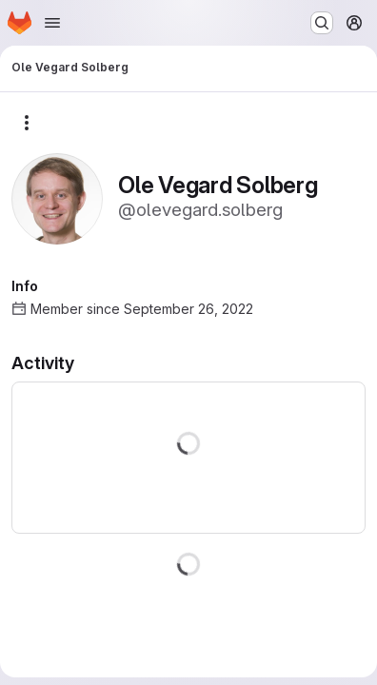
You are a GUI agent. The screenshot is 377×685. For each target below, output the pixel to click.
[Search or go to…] (321, 22)
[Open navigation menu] (52, 23)
